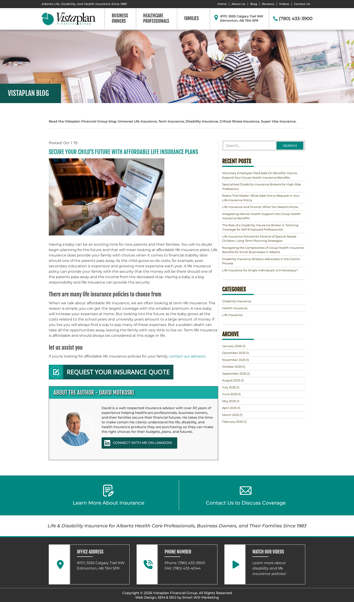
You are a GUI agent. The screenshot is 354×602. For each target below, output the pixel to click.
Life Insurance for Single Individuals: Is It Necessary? (260, 270)
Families (191, 18)
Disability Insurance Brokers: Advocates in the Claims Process (261, 261)
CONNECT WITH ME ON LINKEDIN (138, 443)
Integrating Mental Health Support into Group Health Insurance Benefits (261, 216)
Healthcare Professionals (156, 18)
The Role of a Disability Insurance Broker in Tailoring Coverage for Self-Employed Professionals (260, 227)
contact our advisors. (187, 356)
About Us (238, 4)
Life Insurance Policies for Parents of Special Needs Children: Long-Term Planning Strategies (259, 239)
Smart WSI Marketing (200, 597)
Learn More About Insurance (108, 495)
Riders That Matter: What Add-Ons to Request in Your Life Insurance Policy (261, 198)
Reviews (268, 4)
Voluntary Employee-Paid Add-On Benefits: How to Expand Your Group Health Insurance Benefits (259, 175)
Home (222, 4)
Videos (284, 4)
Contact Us (302, 4)
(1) (233, 346)
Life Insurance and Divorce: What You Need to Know (260, 207)
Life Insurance (232, 315)
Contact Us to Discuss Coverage (246, 495)
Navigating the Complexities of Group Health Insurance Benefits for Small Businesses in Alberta (263, 250)
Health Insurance (234, 308)
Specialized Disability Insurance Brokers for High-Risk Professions (261, 186)
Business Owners (120, 18)
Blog (253, 4)
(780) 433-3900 (295, 18)
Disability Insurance (236, 301)
